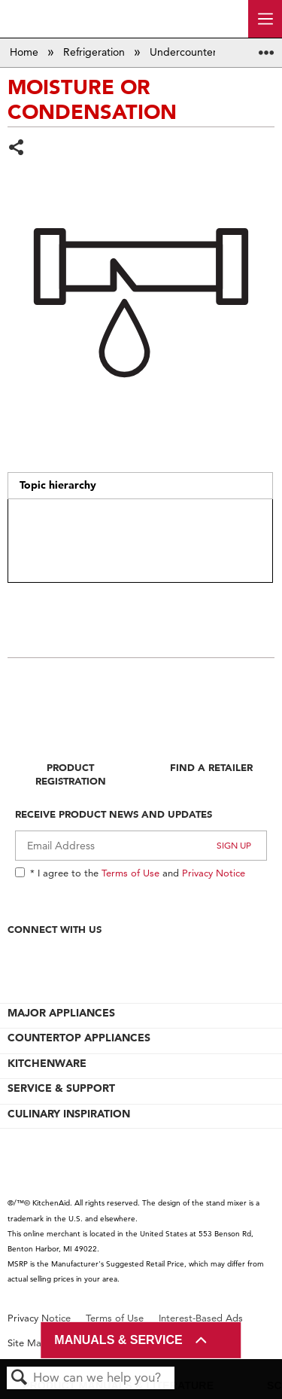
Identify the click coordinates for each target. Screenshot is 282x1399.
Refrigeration (95, 52)
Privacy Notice (213, 873)
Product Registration (70, 774)
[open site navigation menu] (265, 19)
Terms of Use (130, 873)
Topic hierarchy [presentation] (58, 485)
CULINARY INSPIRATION (69, 1113)
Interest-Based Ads (201, 1318)
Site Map (27, 1343)
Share (17, 149)
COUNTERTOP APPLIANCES (79, 1037)
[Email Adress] (141, 846)
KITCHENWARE (47, 1063)
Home (25, 52)
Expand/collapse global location (266, 47)
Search (19, 1378)
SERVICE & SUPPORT (61, 1088)
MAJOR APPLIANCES (61, 1013)
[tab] (140, 485)
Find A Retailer (211, 767)
